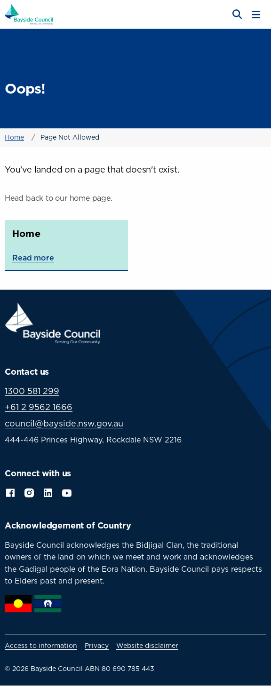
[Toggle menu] (256, 14)
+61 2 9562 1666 (38, 406)
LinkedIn (48, 491)
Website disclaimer (147, 645)
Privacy (97, 645)
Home (14, 137)
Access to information (41, 645)
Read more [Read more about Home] (33, 257)
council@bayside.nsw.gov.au (64, 423)
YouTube (67, 492)
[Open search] (236, 14)
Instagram (29, 491)
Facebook (10, 491)
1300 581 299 (32, 390)
